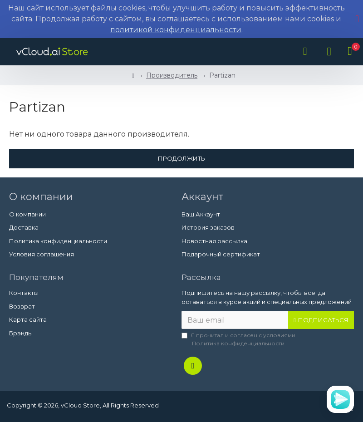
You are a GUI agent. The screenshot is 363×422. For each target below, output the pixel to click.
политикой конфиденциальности (175, 29)
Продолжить (181, 158)
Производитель (171, 75)
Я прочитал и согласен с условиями (238, 340)
